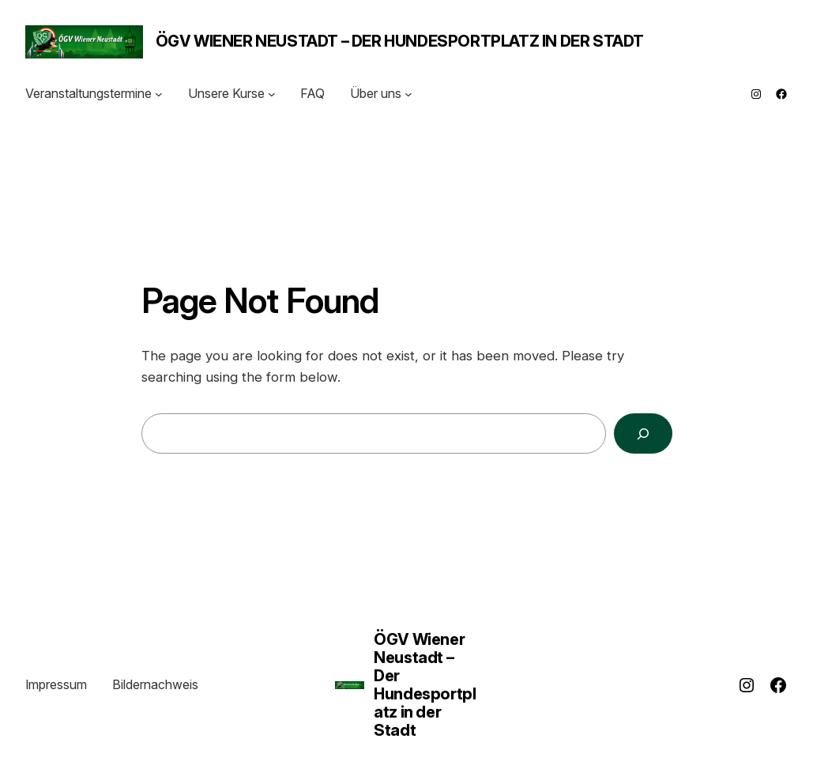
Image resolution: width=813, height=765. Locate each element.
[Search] (643, 433)
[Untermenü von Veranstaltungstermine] (159, 94)
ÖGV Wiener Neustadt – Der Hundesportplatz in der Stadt (400, 41)
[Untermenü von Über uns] (408, 94)
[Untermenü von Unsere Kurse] (272, 94)
